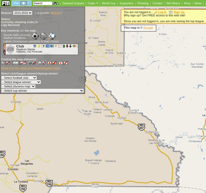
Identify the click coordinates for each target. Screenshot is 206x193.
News (198, 3)
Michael (56, 12)
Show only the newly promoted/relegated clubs (30, 68)
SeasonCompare (73, 3)
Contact (158, 3)
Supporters (126, 3)
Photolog (143, 3)
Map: (17, 3)
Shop (187, 3)
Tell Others (173, 3)
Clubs (91, 3)
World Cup (108, 3)
